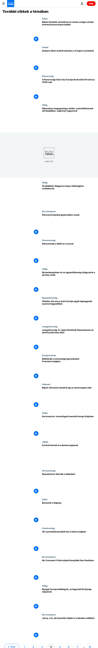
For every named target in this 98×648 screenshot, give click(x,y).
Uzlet (45, 499)
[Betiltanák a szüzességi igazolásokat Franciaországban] (69, 368)
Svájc (45, 413)
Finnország (48, 76)
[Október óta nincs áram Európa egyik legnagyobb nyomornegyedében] (69, 311)
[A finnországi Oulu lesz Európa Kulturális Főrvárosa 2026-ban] (69, 89)
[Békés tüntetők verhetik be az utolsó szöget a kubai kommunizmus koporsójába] (69, 32)
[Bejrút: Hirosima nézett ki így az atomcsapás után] (69, 397)
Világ (44, 105)
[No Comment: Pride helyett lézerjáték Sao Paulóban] (69, 570)
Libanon (46, 384)
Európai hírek (49, 355)
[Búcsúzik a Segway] (69, 512)
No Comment (49, 211)
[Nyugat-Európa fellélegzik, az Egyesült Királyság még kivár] (69, 599)
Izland (45, 47)
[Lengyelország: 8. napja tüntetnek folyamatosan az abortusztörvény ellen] (69, 340)
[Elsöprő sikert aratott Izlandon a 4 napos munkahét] (69, 60)
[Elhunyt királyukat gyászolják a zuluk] (69, 224)
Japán (45, 442)
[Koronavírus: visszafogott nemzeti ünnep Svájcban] (69, 426)
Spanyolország (49, 298)
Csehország (48, 528)
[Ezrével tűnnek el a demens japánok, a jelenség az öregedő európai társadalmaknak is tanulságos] (69, 455)
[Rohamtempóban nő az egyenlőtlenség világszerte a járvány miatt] (69, 282)
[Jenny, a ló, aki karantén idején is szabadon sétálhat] (69, 628)
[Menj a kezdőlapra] (10, 3)
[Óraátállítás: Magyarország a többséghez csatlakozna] (69, 196)
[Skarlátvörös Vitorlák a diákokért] (69, 484)
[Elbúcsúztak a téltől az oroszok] (69, 253)
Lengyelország (49, 326)
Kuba (44, 18)
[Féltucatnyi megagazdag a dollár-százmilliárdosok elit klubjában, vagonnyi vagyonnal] (69, 118)
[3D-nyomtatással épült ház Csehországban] (69, 541)
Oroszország (48, 240)
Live (91, 3)
